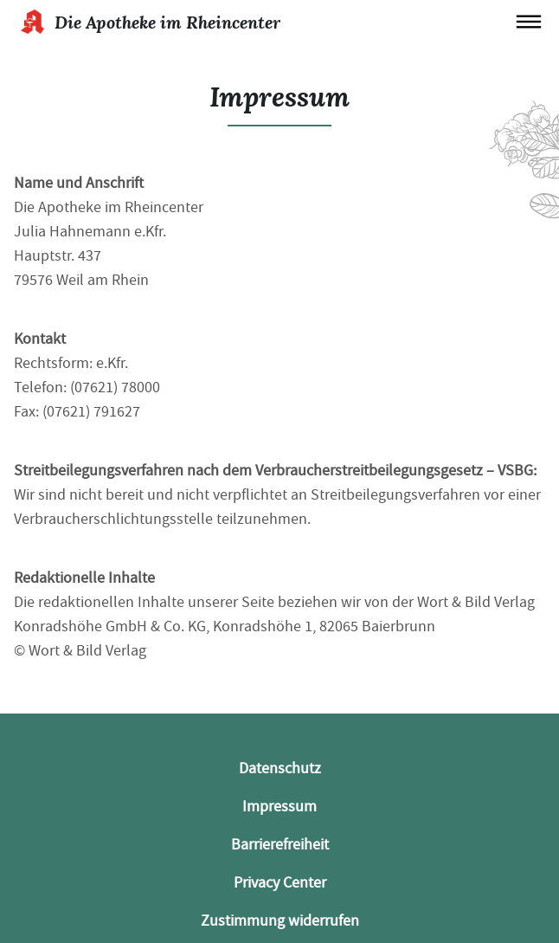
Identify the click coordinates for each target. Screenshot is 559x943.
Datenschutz (280, 768)
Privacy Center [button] (280, 883)
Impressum (279, 807)
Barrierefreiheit (280, 845)
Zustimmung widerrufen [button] (280, 921)
